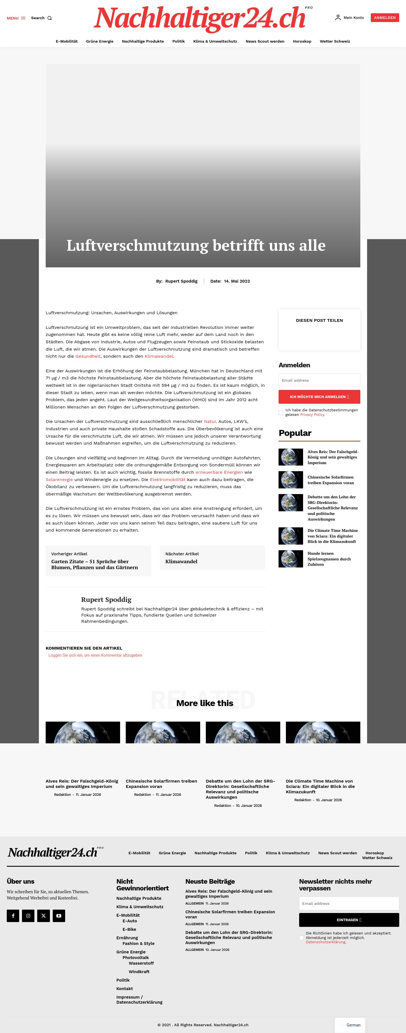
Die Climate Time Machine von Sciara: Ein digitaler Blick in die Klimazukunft (333, 536)
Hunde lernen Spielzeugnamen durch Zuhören (329, 559)
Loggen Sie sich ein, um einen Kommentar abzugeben (95, 655)
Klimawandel (159, 356)
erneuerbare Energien (219, 472)
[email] (319, 380)
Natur (210, 421)
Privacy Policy (312, 414)
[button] (42, 18)
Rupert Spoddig (181, 281)
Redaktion (62, 794)
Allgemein (195, 903)
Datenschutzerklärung (325, 942)
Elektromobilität (168, 479)
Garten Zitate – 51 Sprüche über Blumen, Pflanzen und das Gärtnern (94, 564)
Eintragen (349, 920)
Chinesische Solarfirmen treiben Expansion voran (331, 479)
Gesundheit (87, 356)
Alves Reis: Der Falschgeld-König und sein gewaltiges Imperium (333, 457)
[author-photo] (49, 794)
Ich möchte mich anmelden (319, 396)
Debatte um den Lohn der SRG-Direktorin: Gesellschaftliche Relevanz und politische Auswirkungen (333, 507)
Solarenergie (59, 479)
